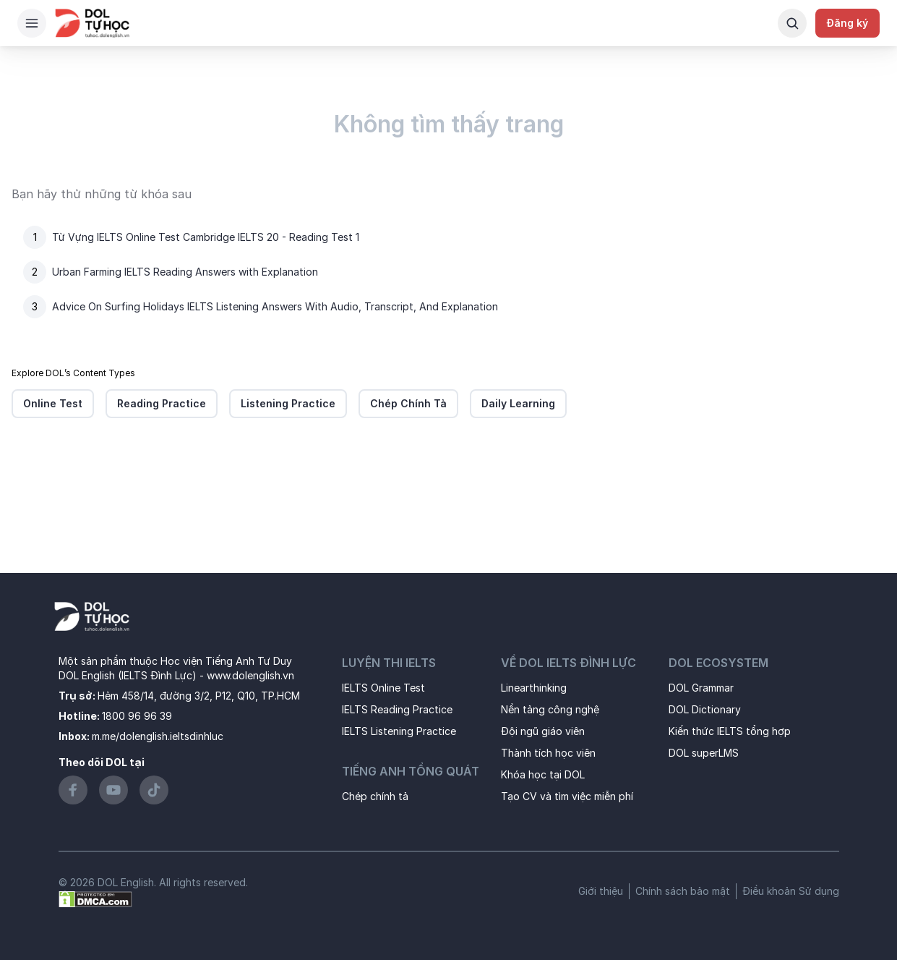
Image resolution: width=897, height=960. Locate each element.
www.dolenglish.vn (250, 675)
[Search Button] (792, 23)
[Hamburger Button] (31, 23)
